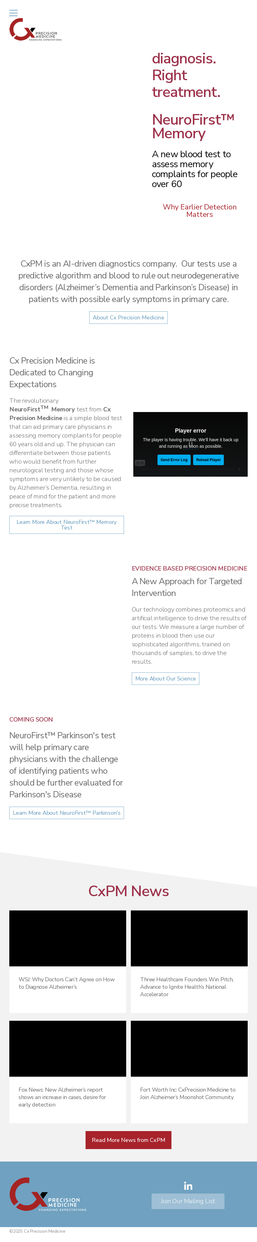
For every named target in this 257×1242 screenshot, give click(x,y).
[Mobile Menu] (13, 13)
